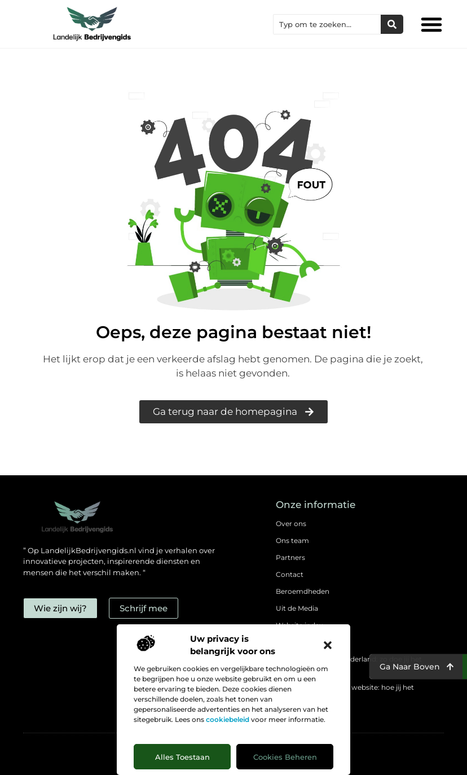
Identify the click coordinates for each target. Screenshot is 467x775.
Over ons (291, 523)
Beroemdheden (302, 591)
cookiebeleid (227, 719)
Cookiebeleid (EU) (306, 642)
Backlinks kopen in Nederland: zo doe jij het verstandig (349, 665)
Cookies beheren (285, 756)
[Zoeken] (392, 24)
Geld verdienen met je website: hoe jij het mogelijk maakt (345, 693)
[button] (327, 645)
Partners (290, 557)
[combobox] (327, 24)
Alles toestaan (182, 756)
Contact (289, 574)
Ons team (292, 540)
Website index (299, 625)
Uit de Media (297, 608)
